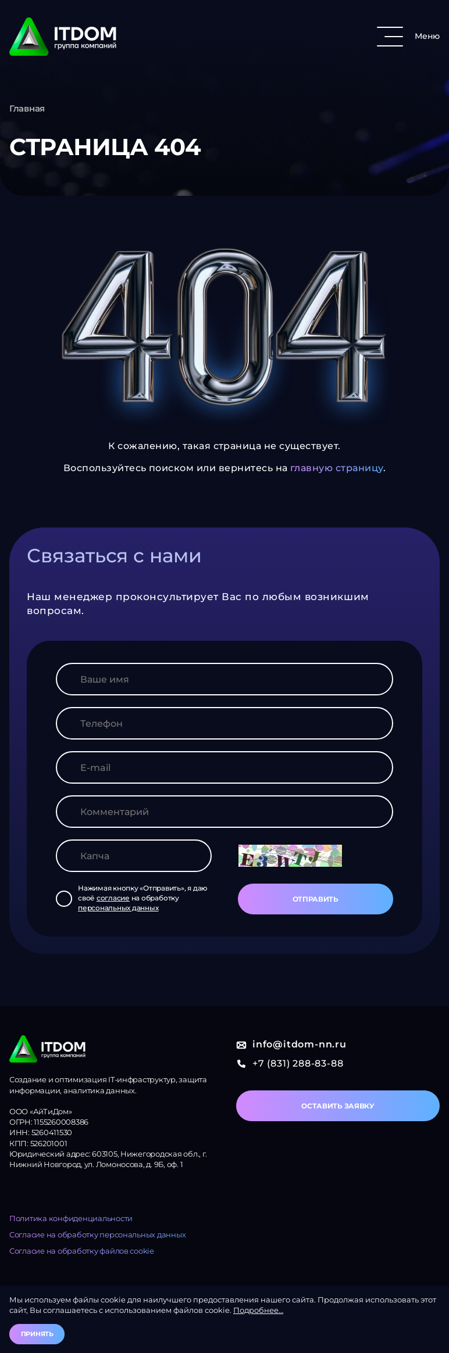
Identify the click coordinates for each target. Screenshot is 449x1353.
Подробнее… (258, 1310)
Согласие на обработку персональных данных (97, 1234)
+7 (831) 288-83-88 (289, 1063)
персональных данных (118, 907)
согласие (113, 897)
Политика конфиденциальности (71, 1218)
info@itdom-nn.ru (291, 1044)
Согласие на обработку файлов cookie (81, 1250)
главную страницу (336, 467)
